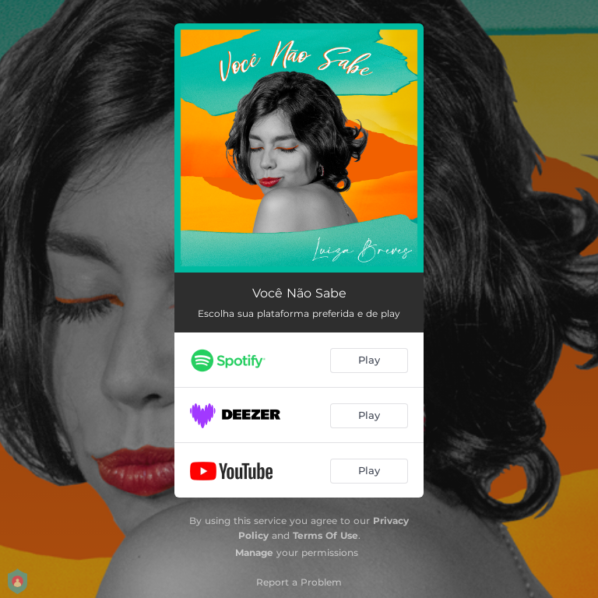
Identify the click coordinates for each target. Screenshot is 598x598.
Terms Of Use (325, 535)
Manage (254, 552)
